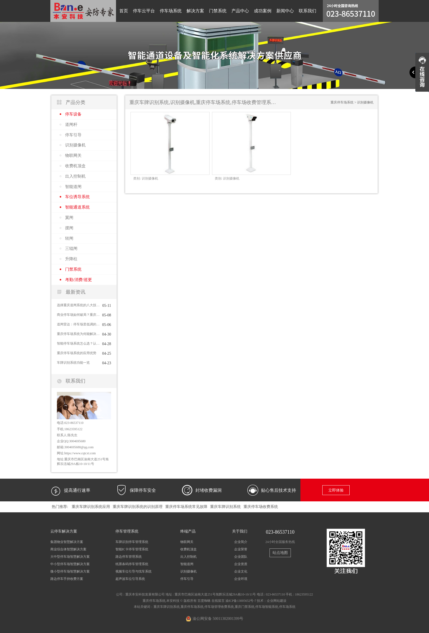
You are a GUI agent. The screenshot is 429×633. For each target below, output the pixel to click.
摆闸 (69, 228)
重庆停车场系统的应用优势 (76, 353)
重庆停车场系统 (342, 102)
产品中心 (240, 10)
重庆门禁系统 (244, 607)
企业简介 (240, 542)
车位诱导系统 (77, 197)
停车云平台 (144, 10)
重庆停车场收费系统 (261, 507)
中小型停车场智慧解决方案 (70, 564)
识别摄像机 (75, 145)
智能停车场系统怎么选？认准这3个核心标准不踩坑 (78, 343)
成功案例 (262, 10)
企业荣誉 (240, 549)
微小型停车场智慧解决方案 (70, 571)
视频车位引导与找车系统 (133, 571)
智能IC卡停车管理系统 (131, 549)
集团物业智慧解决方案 (66, 542)
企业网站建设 (276, 601)
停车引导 (73, 135)
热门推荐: (60, 507)
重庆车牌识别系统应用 (91, 507)
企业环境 (240, 579)
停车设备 (73, 114)
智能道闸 (73, 186)
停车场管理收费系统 (219, 607)
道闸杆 (71, 124)
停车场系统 (171, 10)
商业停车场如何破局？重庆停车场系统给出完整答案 (78, 315)
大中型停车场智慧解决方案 (70, 557)
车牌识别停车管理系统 (131, 542)
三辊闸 (71, 248)
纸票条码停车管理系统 (131, 564)
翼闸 (69, 217)
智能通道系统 (77, 207)
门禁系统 (218, 10)
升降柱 (71, 259)
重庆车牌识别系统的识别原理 (138, 507)
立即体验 (336, 490)
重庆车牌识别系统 (225, 507)
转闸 (69, 238)
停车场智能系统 (266, 607)
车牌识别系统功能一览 (73, 363)
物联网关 (73, 155)
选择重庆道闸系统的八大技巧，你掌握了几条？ (78, 305)
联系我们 (307, 10)
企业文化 (240, 571)
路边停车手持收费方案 (66, 579)
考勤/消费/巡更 (78, 280)
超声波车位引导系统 (130, 579)
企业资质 (240, 564)
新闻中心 (285, 10)
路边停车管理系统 (128, 557)
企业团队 (240, 557)
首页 (123, 10)
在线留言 (218, 601)
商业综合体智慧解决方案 (68, 549)
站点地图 (280, 553)
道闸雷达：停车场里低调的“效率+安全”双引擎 (78, 324)
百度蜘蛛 (204, 601)
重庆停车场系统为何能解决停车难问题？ (78, 334)
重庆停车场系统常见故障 (186, 507)
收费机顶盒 (75, 166)
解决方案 (195, 10)
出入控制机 (75, 176)
